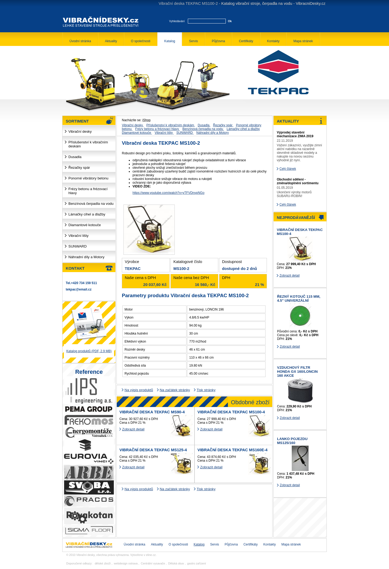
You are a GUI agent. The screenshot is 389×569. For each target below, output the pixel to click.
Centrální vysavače (153, 563)
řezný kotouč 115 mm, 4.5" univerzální (298, 299)
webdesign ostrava (126, 563)
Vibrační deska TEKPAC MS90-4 (152, 412)
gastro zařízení (196, 563)
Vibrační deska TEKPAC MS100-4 (231, 412)
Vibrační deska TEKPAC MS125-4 (153, 450)
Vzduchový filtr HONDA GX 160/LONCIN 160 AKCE (297, 372)
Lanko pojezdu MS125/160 (292, 441)
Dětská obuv (176, 563)
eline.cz (151, 554)
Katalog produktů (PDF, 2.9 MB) (88, 351)
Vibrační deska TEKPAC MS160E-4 (232, 450)
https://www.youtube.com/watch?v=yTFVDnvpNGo (168, 193)
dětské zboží (103, 563)
